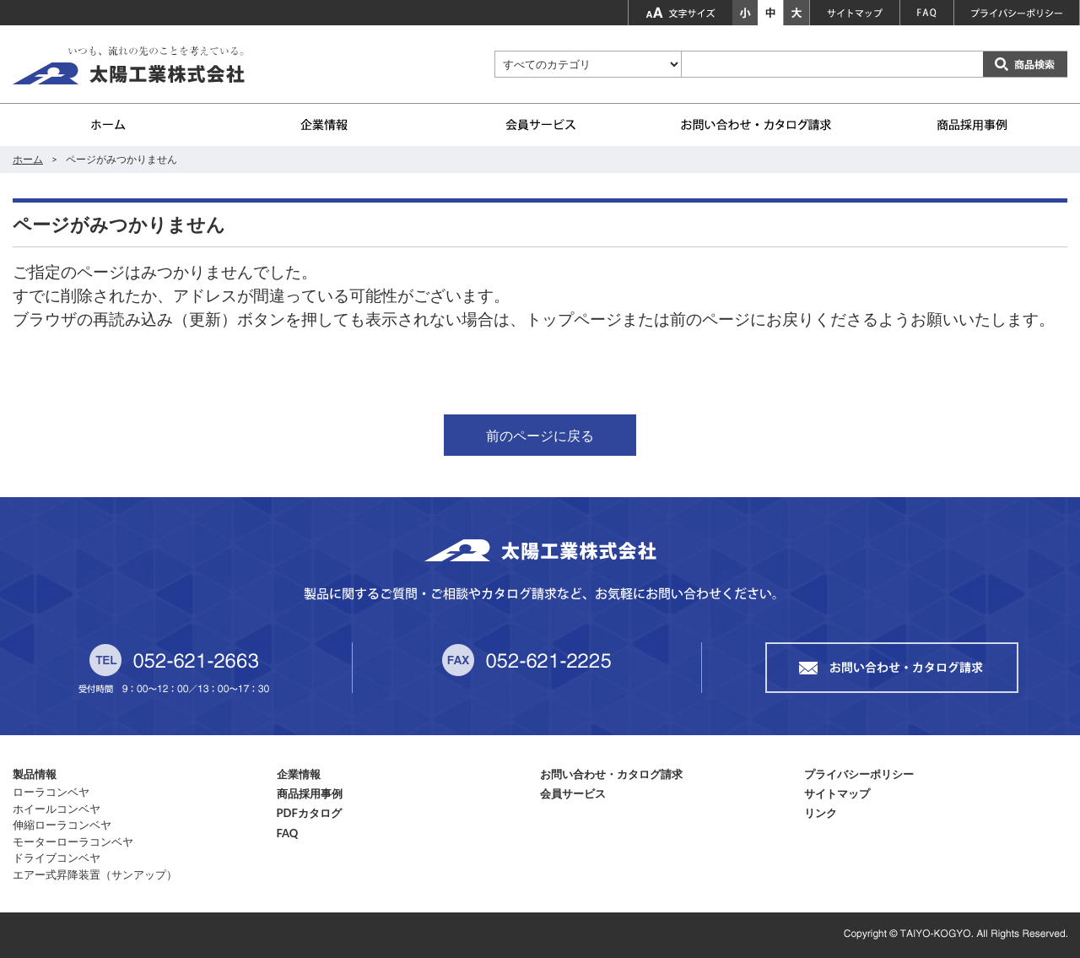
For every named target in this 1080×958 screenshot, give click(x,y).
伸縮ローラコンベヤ (62, 824)
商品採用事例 (310, 793)
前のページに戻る (540, 435)
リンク (820, 813)
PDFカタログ (309, 813)
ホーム (28, 159)
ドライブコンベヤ (56, 857)
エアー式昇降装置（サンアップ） (95, 874)
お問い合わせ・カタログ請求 (611, 774)
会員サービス (573, 793)
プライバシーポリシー (859, 774)
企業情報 (299, 774)
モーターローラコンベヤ (73, 841)
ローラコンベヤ (51, 791)
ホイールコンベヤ (56, 808)
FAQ (288, 833)
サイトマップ (837, 793)
